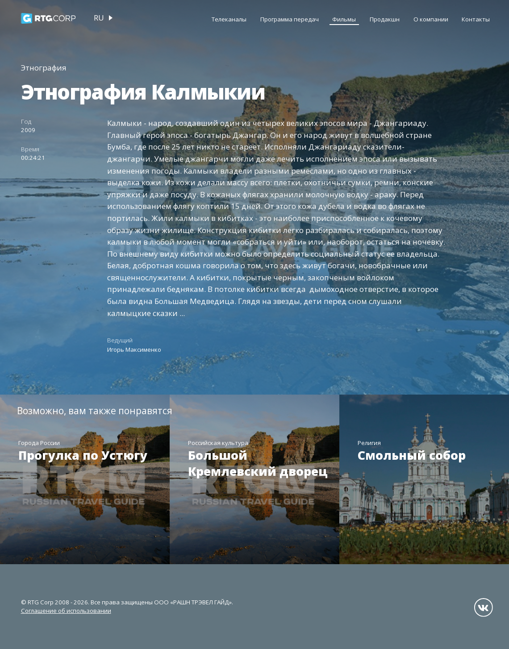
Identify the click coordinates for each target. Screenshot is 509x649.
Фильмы (344, 19)
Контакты (476, 19)
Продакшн (385, 19)
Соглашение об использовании (66, 611)
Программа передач (289, 19)
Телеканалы (229, 19)
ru (99, 17)
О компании (430, 19)
